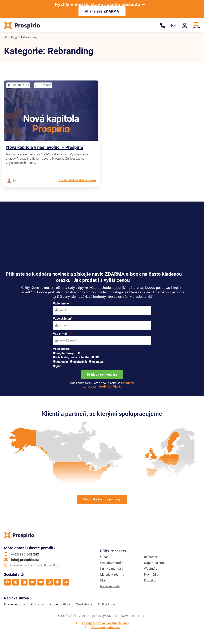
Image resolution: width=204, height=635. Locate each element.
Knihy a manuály (111, 568)
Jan (15, 180)
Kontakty (150, 580)
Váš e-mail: (61, 333)
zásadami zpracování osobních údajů (108, 384)
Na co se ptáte (110, 586)
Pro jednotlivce (60, 604)
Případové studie (111, 563)
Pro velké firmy (14, 604)
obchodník (80, 362)
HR (97, 357)
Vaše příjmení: (63, 318)
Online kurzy (107, 604)
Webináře (150, 568)
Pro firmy (37, 604)
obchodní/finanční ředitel (72, 357)
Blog (14, 37)
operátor (97, 362)
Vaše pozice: (61, 349)
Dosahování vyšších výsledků (77, 180)
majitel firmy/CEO (68, 353)
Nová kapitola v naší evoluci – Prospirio (44, 147)
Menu (196, 27)
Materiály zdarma (112, 574)
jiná (58, 366)
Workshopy (84, 604)
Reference (151, 557)
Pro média (151, 574)
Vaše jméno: (61, 303)
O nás (104, 557)
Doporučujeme (154, 563)
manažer (62, 362)
